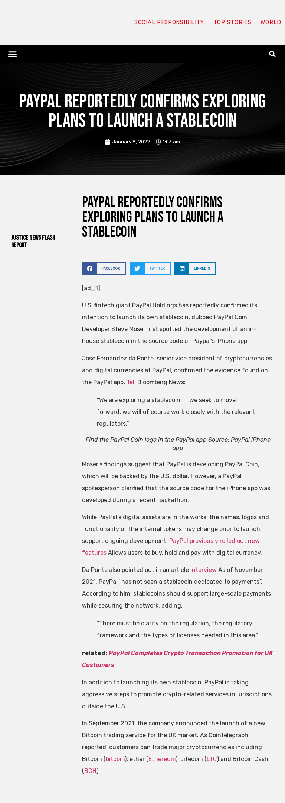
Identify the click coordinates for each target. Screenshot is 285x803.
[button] (13, 54)
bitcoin (115, 758)
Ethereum (162, 758)
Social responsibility (169, 22)
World (271, 22)
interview (203, 569)
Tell (131, 382)
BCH (90, 770)
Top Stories (232, 22)
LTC (212, 758)
